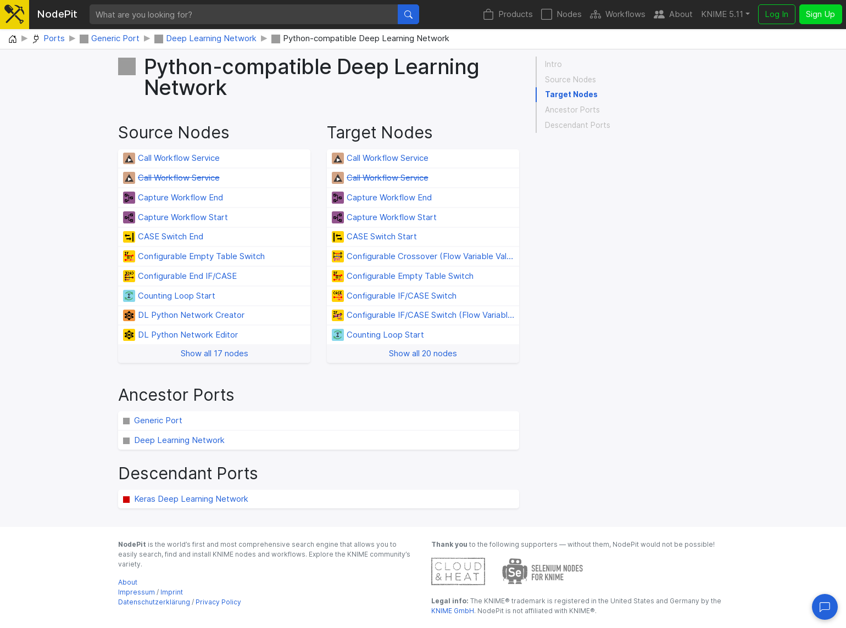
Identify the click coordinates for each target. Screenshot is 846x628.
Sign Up (820, 14)
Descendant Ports (577, 125)
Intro (553, 64)
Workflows (617, 14)
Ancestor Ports (572, 109)
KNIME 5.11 (722, 14)
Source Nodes (570, 79)
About (673, 14)
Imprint (171, 592)
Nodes (561, 14)
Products (508, 14)
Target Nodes (571, 94)
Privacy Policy (218, 602)
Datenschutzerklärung (154, 602)
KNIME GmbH (452, 611)
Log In (776, 14)
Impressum (136, 592)
